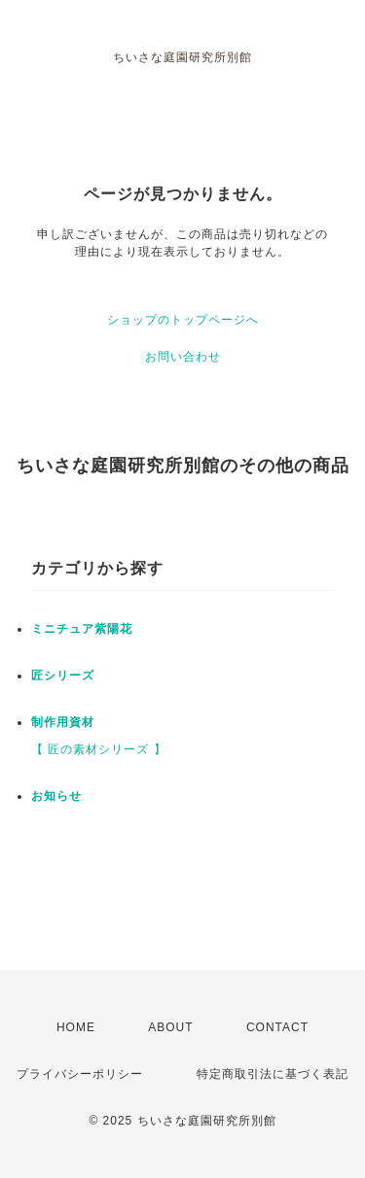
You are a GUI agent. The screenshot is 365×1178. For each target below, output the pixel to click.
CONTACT (277, 1027)
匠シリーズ (62, 675)
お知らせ (56, 796)
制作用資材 (62, 722)
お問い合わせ (183, 357)
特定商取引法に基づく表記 (272, 1074)
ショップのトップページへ (183, 320)
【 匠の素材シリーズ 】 (98, 749)
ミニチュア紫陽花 (81, 629)
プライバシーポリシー (80, 1074)
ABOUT (170, 1027)
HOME (75, 1027)
